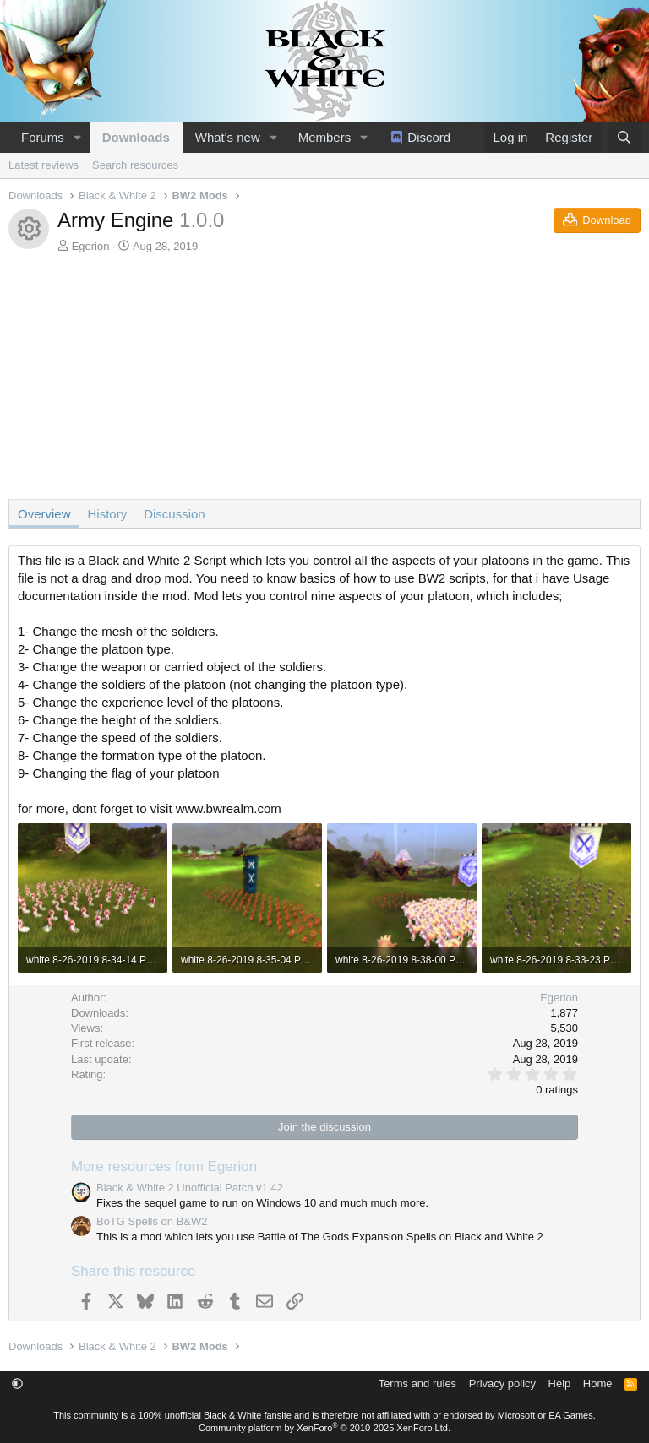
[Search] (624, 137)
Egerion (91, 246)
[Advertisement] (324, 381)
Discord (428, 137)
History (108, 514)
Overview (44, 514)
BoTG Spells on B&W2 (152, 1221)
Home (598, 1383)
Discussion (174, 514)
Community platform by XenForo (324, 1428)
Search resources (135, 165)
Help (559, 1383)
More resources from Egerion (164, 1166)
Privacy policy (502, 1383)
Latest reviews (43, 165)
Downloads (136, 137)
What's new (227, 137)
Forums (42, 137)
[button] (78, 137)
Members (325, 137)
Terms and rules (417, 1383)
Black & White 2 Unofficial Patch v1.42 (189, 1187)
